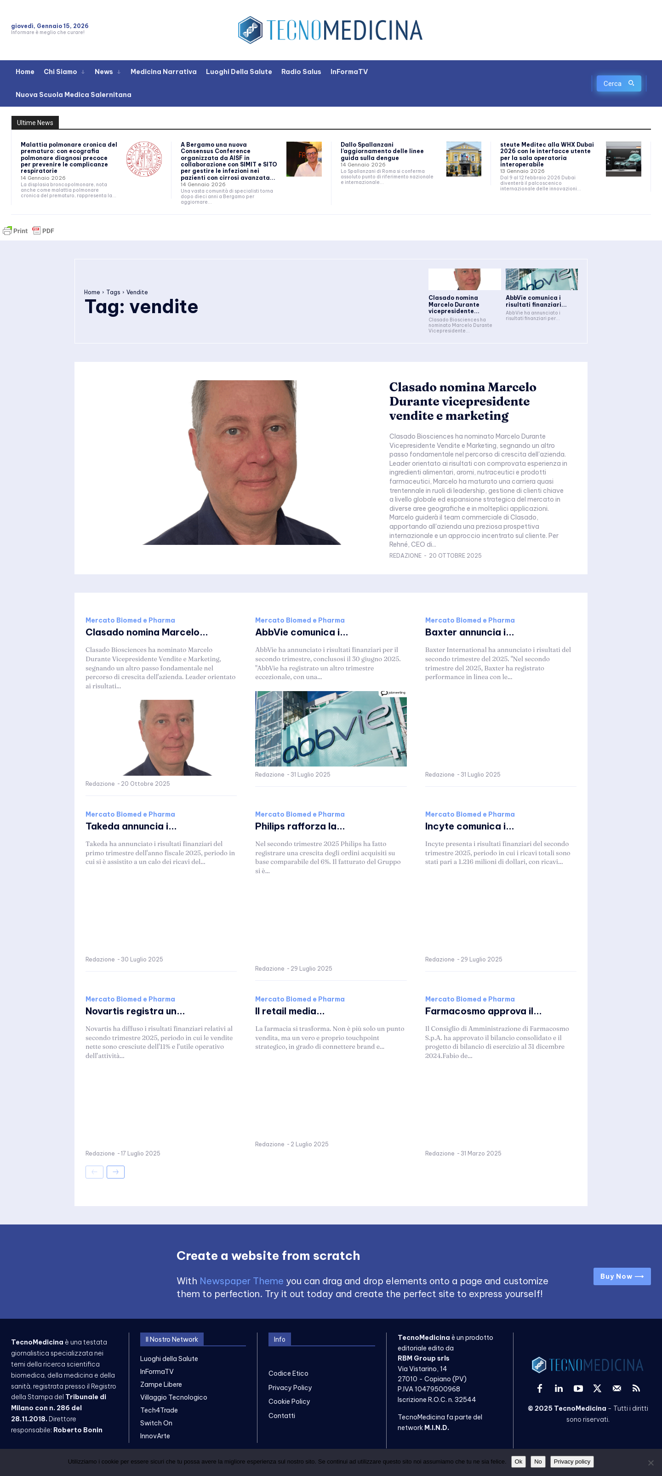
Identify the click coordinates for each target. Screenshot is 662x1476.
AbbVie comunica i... (301, 632)
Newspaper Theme (242, 1281)
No (538, 1461)
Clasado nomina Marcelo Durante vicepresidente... (453, 304)
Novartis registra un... (135, 1011)
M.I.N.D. (436, 1427)
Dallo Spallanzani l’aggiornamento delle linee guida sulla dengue (382, 151)
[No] (650, 1462)
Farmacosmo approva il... (483, 1011)
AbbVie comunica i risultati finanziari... (536, 301)
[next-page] (116, 1172)
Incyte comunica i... (469, 826)
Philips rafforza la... (300, 826)
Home (92, 292)
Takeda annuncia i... (131, 826)
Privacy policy (572, 1461)
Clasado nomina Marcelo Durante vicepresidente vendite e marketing (463, 401)
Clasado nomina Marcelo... (147, 632)
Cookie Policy (289, 1401)
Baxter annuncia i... (469, 632)
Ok (519, 1461)
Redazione (405, 555)
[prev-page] (94, 1172)
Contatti (281, 1415)
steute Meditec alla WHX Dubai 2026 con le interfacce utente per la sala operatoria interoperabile (547, 154)
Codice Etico (288, 1373)
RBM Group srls (424, 1358)
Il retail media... (290, 1011)
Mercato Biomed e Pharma (130, 620)
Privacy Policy (290, 1388)
